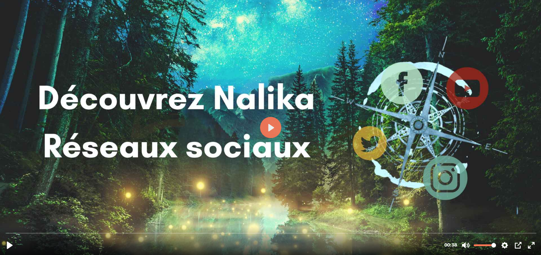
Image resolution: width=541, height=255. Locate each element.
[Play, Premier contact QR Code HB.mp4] (10, 245)
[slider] (271, 233)
